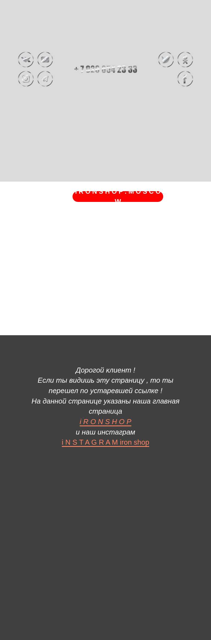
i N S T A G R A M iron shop (105, 442)
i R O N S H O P (105, 422)
